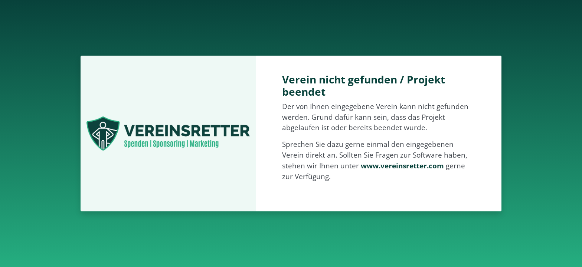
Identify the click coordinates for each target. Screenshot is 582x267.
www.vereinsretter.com (402, 166)
